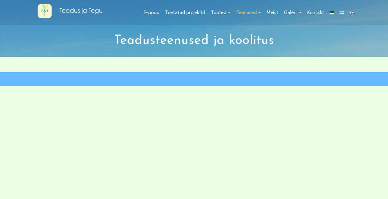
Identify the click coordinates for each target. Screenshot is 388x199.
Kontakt (315, 12)
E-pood (152, 12)
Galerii (291, 12)
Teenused (246, 12)
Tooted (219, 12)
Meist (272, 12)
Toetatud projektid (185, 12)
